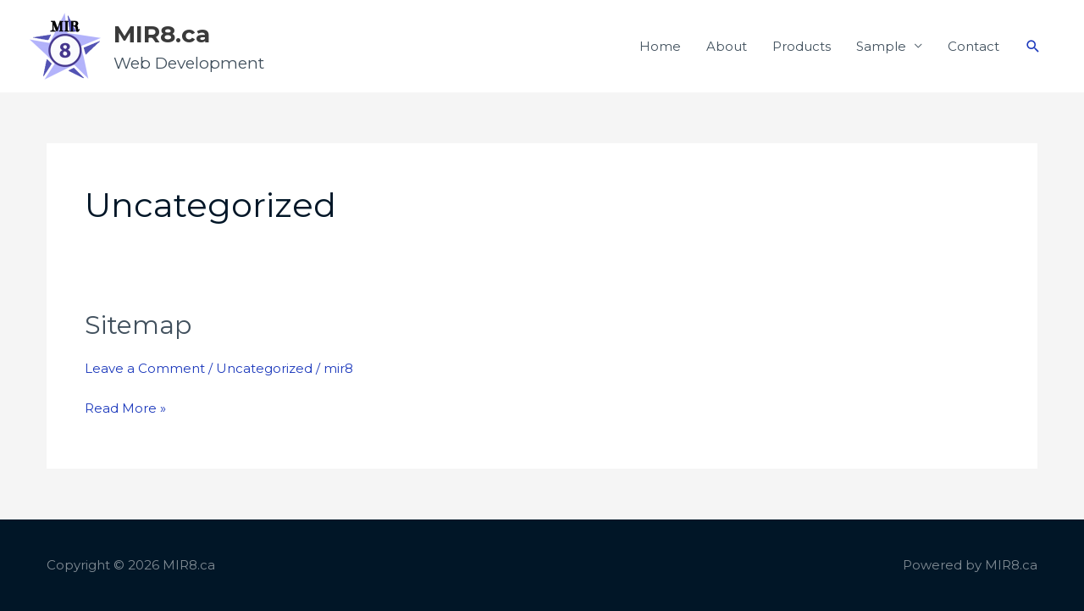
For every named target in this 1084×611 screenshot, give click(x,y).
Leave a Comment (145, 368)
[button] (1033, 46)
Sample (881, 46)
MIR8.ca (161, 33)
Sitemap (138, 325)
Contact (973, 46)
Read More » (125, 406)
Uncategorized (264, 368)
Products (801, 46)
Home (660, 46)
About (726, 46)
